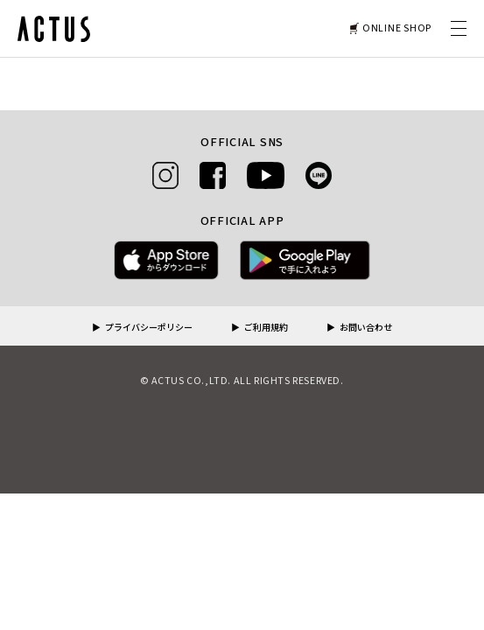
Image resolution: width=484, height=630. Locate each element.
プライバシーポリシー (149, 328)
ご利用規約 (266, 328)
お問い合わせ (366, 328)
